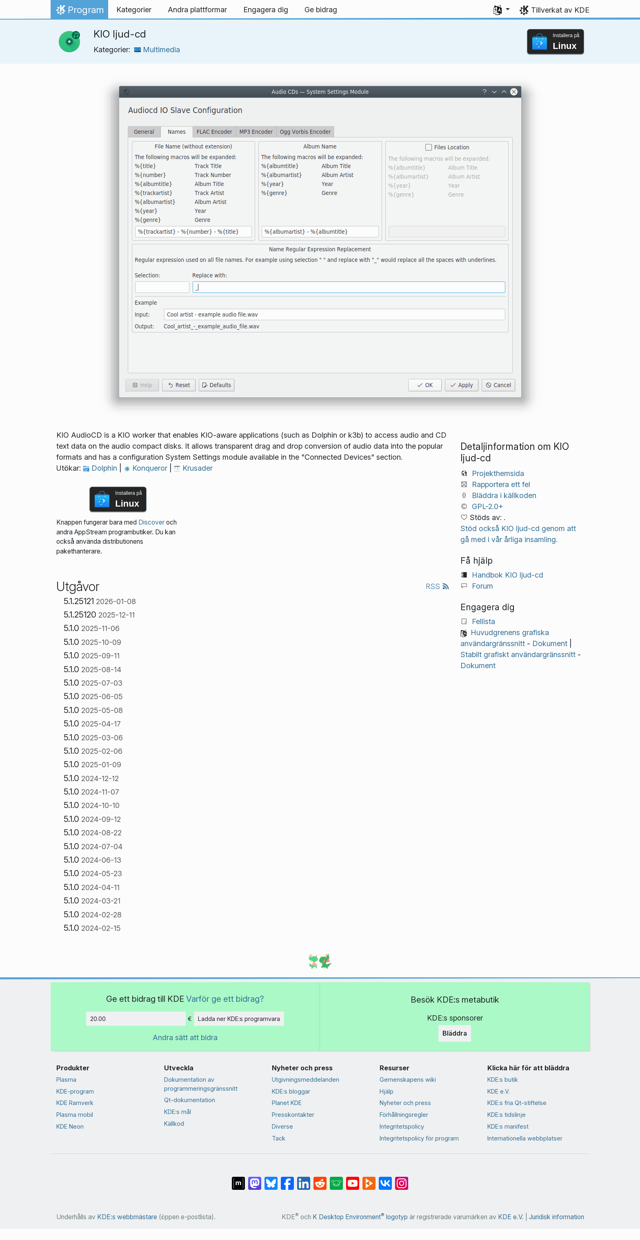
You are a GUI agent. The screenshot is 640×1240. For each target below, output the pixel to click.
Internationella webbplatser (524, 1138)
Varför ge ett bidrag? (225, 999)
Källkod (174, 1123)
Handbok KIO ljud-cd (507, 575)
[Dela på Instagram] (401, 1178)
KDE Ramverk (74, 1102)
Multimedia (157, 49)
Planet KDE (287, 1102)
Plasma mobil (74, 1114)
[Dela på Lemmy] (336, 1178)
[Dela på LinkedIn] (303, 1178)
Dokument (549, 643)
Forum (482, 586)
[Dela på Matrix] (238, 1178)
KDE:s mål (177, 1111)
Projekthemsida (498, 473)
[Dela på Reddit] (320, 1178)
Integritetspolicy (402, 1126)
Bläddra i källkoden (504, 495)
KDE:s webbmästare (127, 1217)
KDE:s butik (502, 1079)
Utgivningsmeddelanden (305, 1079)
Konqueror (146, 468)
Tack (278, 1138)
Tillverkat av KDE (560, 10)
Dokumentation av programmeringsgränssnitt (201, 1084)
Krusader (193, 468)
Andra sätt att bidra (185, 1037)
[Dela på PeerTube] (369, 1178)
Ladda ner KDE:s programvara (239, 1018)
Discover (151, 522)
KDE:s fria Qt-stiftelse (517, 1102)
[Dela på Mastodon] (254, 1178)
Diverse (282, 1126)
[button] (501, 10)
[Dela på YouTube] (352, 1178)
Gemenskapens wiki (408, 1079)
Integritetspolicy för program (419, 1138)
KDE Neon (70, 1126)
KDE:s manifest (508, 1126)
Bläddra (454, 1033)
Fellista (483, 621)
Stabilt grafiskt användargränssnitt (518, 654)
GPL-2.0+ (487, 506)
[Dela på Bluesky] (271, 1178)
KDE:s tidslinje (506, 1114)
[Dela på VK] (385, 1178)
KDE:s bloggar (291, 1091)
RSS (437, 586)
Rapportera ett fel (501, 484)
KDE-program (75, 1091)
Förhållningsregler (404, 1114)
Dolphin (101, 468)
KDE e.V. (498, 1091)
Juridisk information (556, 1217)
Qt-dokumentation (189, 1099)
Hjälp (386, 1091)
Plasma (66, 1079)
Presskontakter (293, 1114)
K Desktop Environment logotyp (360, 1217)
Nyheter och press (405, 1102)
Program (79, 12)
